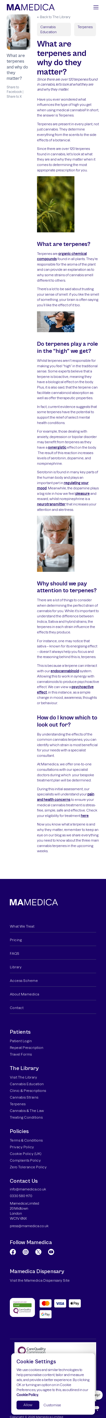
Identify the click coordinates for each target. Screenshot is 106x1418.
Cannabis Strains (24, 1097)
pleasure (82, 493)
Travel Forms (21, 1054)
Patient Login (21, 1041)
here (85, 816)
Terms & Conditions (26, 1140)
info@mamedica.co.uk (28, 1189)
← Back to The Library (53, 17)
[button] (95, 7)
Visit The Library (23, 1077)
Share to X (14, 96)
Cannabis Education (48, 29)
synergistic (57, 447)
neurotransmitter (51, 504)
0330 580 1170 (21, 1196)
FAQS (14, 953)
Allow (27, 1405)
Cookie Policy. (28, 1395)
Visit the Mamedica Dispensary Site (40, 1280)
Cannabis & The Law (27, 1111)
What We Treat (22, 926)
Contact (16, 1008)
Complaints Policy (25, 1160)
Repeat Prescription (26, 1048)
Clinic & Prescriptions (28, 1091)
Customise (52, 1405)
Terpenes (85, 27)
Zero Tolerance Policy (28, 1167)
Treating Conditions (26, 1117)
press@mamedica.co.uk (29, 1226)
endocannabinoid (65, 671)
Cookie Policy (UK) (26, 1154)
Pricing (16, 940)
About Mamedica (24, 994)
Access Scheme (24, 980)
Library (16, 967)
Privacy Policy (22, 1147)
